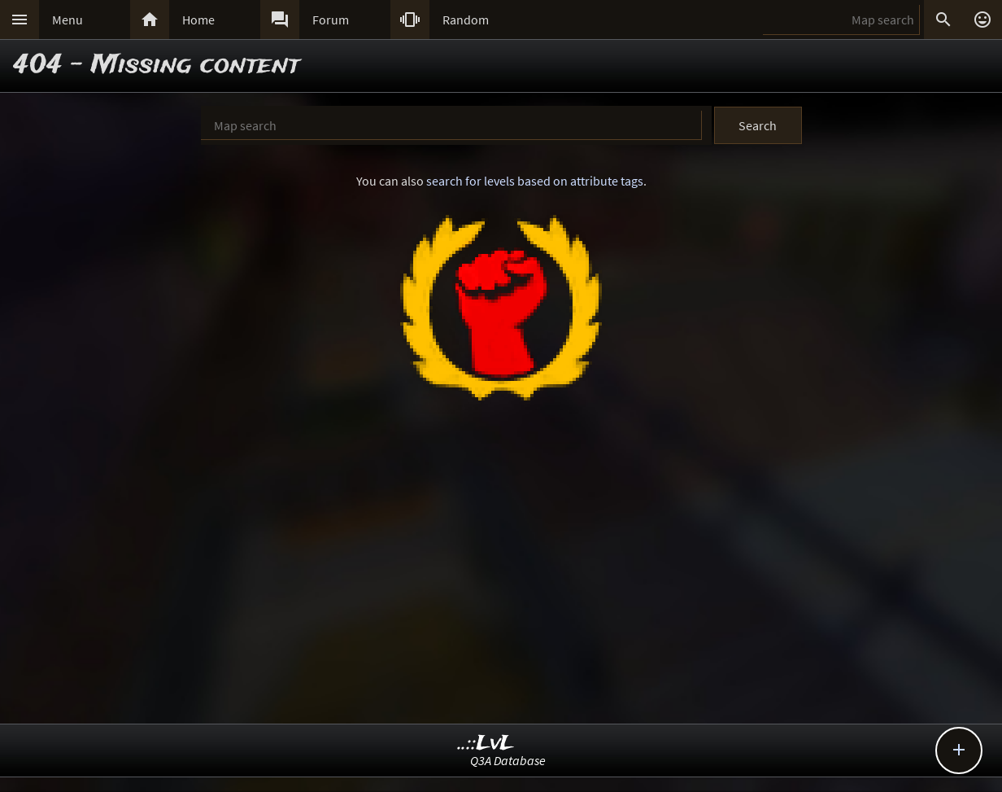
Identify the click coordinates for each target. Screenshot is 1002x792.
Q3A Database (508, 760)
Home (198, 19)
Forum (330, 19)
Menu (67, 19)
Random (465, 19)
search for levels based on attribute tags (534, 181)
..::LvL (486, 743)
